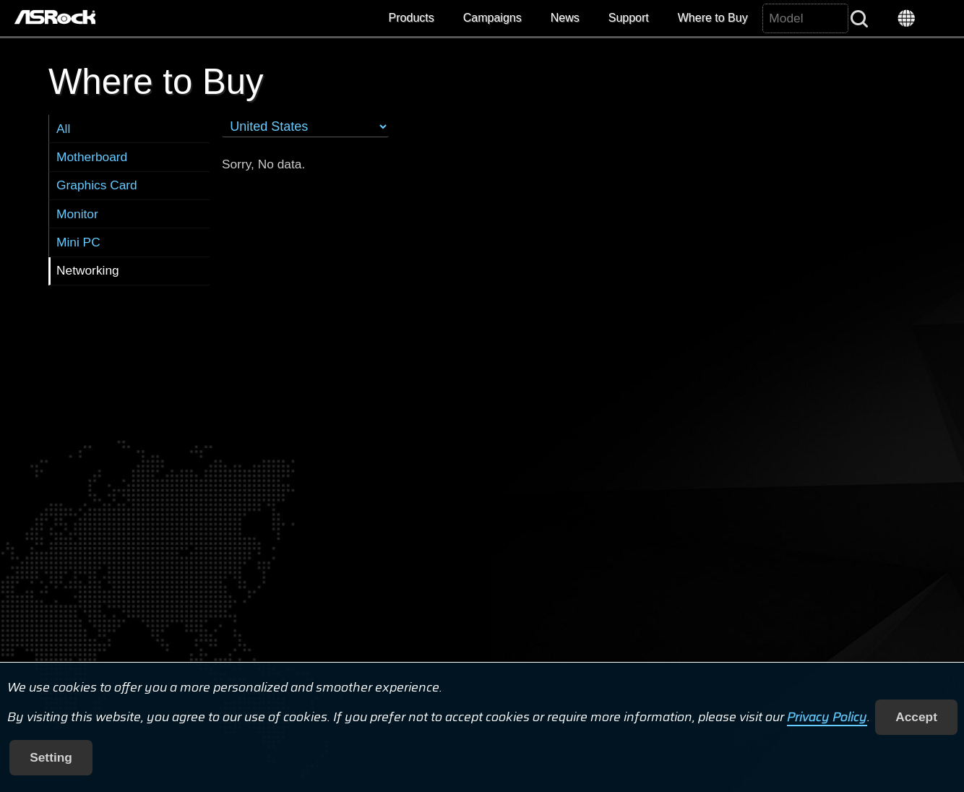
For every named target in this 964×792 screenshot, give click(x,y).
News (565, 18)
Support (628, 18)
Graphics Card (96, 185)
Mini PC (78, 242)
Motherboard (91, 157)
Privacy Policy (827, 717)
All (63, 128)
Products (411, 18)
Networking (87, 270)
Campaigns (492, 18)
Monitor (77, 214)
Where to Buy (713, 18)
